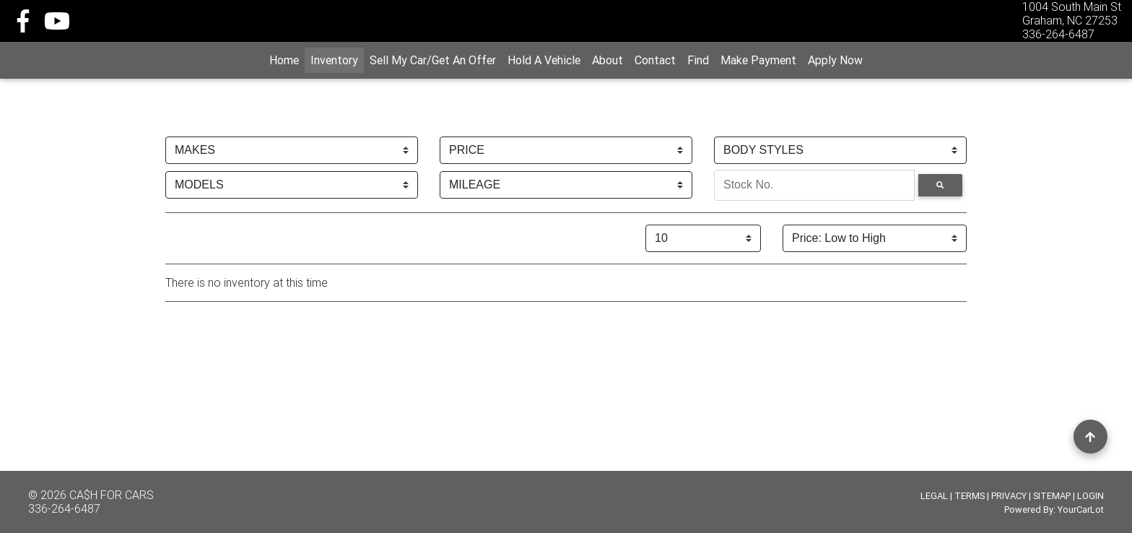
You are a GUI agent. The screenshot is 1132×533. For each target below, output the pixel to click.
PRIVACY (1009, 496)
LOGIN (1090, 496)
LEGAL (934, 496)
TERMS (969, 496)
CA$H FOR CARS (111, 495)
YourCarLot (1081, 509)
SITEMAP (1052, 496)
